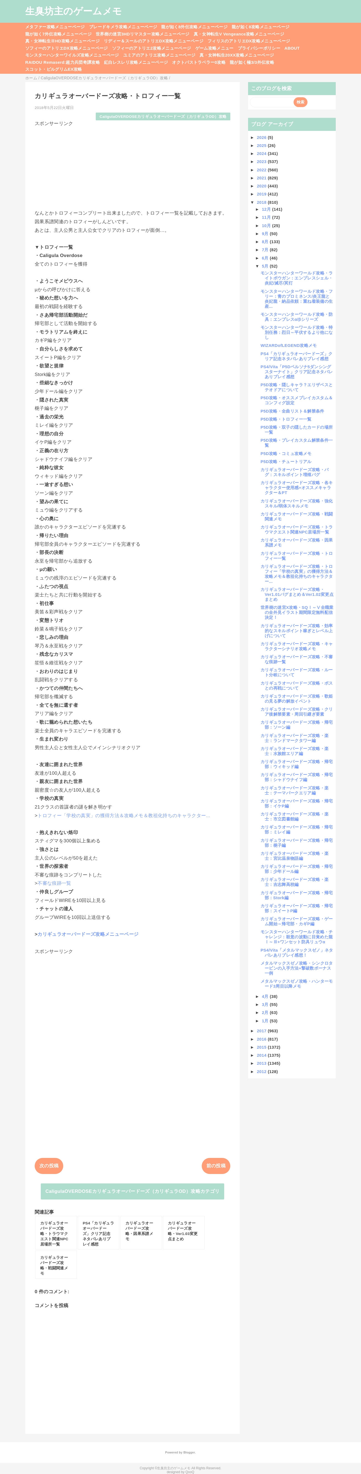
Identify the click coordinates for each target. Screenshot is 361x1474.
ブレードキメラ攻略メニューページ (123, 26)
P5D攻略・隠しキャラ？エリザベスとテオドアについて (297, 387)
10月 (267, 225)
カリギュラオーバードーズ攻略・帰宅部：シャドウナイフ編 (297, 777)
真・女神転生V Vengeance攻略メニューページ (239, 34)
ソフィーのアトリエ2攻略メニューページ (151, 48)
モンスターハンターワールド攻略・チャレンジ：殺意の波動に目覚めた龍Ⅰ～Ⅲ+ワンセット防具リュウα (297, 936)
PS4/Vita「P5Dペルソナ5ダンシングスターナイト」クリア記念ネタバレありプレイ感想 (297, 371)
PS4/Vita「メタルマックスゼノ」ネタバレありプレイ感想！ (297, 952)
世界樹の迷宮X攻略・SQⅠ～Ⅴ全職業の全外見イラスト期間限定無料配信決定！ (297, 612)
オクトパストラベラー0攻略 (199, 62)
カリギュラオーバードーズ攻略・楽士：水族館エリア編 (295, 751)
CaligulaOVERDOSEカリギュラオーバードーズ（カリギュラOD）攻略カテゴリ (133, 1191)
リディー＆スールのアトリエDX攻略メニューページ (153, 41)
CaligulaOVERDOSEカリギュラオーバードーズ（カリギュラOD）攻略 (163, 117)
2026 (262, 137)
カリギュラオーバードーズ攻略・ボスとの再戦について (297, 685)
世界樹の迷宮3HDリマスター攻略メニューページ (143, 34)
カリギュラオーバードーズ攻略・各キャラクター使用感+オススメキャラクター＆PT (297, 487)
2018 (262, 202)
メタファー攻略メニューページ (55, 26)
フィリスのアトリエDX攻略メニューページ (249, 41)
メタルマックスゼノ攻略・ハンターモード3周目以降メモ (297, 983)
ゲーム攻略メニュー (214, 48)
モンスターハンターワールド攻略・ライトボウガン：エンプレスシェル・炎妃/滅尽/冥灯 (297, 278)
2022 (262, 169)
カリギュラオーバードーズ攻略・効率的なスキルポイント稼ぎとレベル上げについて (297, 630)
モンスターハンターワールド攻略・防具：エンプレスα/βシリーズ (297, 317)
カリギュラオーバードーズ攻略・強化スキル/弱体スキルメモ (297, 503)
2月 (266, 1012)
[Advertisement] (132, 165)
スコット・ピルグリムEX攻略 (53, 69)
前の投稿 (216, 1165)
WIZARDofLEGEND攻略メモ (289, 345)
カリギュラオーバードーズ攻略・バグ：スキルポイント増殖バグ (295, 472)
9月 (266, 233)
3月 (266, 1004)
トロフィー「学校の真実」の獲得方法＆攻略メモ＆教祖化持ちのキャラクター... (123, 815)
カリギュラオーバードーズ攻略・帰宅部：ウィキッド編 (297, 764)
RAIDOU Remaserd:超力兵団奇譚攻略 (62, 62)
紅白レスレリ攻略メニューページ (136, 62)
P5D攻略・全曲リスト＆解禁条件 (292, 411)
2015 (262, 1047)
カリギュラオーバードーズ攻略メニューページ (87, 934)
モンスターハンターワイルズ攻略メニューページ (72, 55)
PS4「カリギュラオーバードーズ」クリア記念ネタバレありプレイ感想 (296, 356)
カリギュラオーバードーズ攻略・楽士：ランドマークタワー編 (295, 738)
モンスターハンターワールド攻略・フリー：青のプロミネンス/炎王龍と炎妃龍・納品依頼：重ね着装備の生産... (297, 299)
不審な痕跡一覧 (54, 883)
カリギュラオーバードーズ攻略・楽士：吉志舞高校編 (295, 882)
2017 (262, 1030)
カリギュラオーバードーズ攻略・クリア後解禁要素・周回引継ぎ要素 (297, 711)
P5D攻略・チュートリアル (286, 461)
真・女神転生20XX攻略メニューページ (237, 55)
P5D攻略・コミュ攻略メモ (286, 453)
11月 (267, 217)
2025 (262, 145)
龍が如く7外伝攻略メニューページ (58, 34)
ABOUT (292, 48)
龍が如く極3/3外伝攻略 (252, 62)
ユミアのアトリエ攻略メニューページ (159, 55)
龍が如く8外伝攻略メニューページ (194, 26)
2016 (262, 1039)
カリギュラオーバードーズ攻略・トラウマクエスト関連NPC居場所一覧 (297, 529)
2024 (262, 153)
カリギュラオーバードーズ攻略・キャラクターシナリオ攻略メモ (297, 646)
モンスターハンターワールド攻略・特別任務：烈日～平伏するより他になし (297, 332)
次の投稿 (49, 1165)
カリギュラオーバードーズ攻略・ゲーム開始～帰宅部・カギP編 (297, 921)
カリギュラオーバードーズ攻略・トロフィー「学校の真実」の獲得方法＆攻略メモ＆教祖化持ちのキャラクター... (297, 574)
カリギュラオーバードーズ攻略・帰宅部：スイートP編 (297, 908)
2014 (262, 1055)
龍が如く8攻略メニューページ (260, 26)
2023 (262, 161)
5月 (266, 266)
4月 (266, 996)
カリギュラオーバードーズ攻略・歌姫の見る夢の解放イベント (297, 698)
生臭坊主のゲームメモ (73, 11)
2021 (262, 178)
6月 (266, 258)
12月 (267, 209)
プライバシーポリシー (259, 48)
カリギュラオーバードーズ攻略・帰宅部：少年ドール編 (297, 869)
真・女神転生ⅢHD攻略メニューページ (62, 41)
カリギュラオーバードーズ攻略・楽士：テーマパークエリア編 (295, 790)
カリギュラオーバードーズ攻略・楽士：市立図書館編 (295, 816)
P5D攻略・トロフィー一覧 (286, 419)
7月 (266, 249)
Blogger (189, 1452)
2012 (262, 1071)
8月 (266, 241)
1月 (266, 1020)
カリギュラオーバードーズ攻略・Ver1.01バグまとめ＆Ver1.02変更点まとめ (297, 594)
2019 (262, 194)
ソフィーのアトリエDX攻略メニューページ (66, 48)
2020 (262, 186)
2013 (262, 1063)
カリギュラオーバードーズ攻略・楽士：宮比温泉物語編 (295, 856)
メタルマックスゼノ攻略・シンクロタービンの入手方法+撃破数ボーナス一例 (297, 968)
